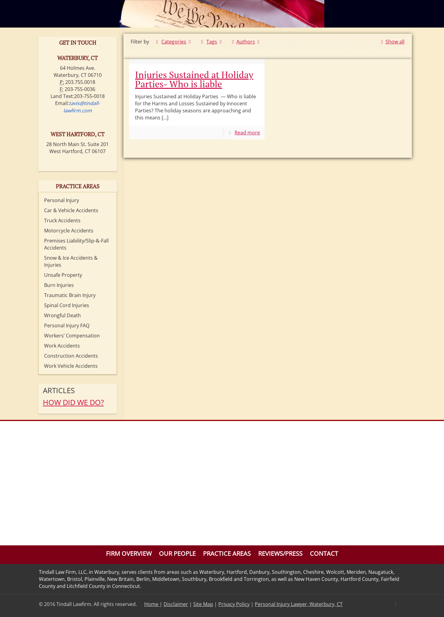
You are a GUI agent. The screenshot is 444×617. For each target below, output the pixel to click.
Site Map (203, 604)
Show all (391, 41)
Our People (177, 553)
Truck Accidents (62, 220)
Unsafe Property (63, 275)
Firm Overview (129, 553)
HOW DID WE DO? (73, 402)
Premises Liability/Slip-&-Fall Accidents (76, 244)
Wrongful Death (62, 315)
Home (152, 604)
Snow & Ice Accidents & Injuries (71, 261)
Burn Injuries (59, 285)
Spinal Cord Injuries (66, 305)
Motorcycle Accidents (68, 230)
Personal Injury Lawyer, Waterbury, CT (299, 604)
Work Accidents (62, 345)
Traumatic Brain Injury (70, 295)
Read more (247, 132)
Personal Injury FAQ (66, 325)
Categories (173, 41)
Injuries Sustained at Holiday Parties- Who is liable (194, 79)
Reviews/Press (280, 553)
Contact (324, 553)
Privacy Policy (234, 604)
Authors (246, 41)
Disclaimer (176, 604)
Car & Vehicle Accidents (71, 210)
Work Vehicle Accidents (71, 366)
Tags (211, 41)
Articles (59, 390)
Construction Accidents (71, 355)
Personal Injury (61, 200)
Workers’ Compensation (72, 335)
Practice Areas (227, 553)
